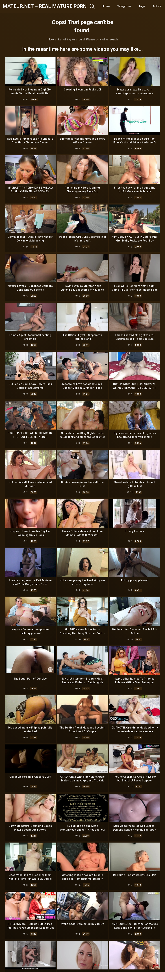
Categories (124, 6)
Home (106, 6)
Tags (142, 6)
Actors (157, 6)
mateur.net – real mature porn (45, 6)
